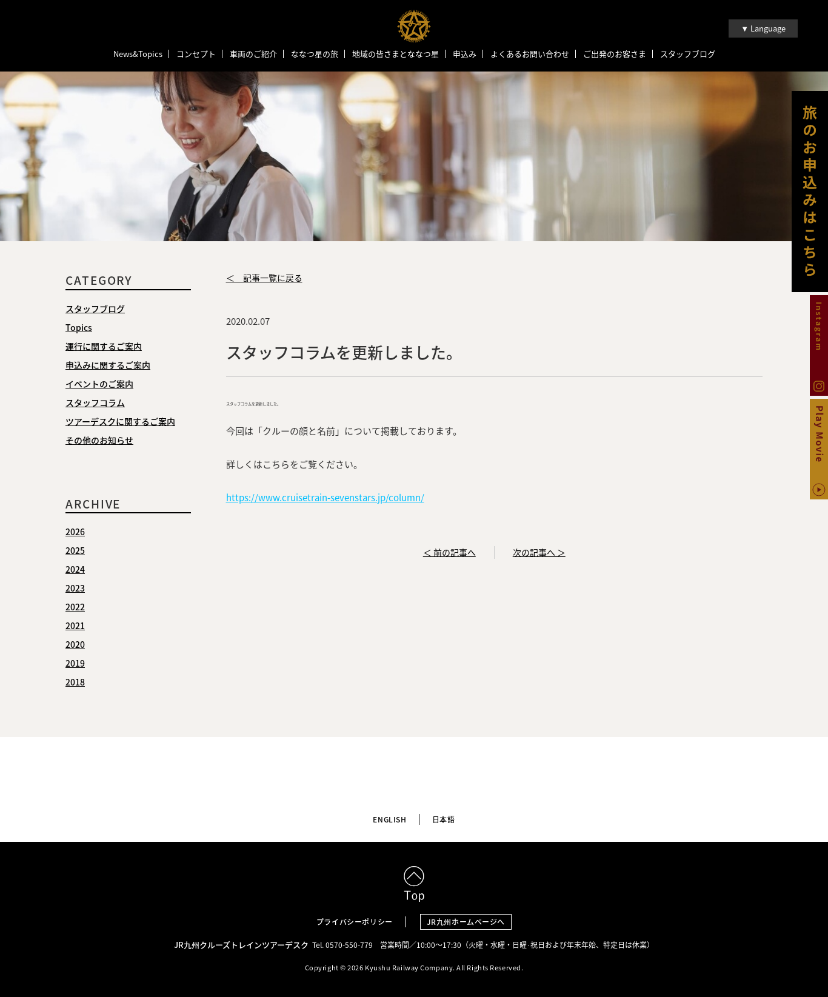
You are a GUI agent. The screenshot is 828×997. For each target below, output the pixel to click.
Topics (78, 327)
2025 (75, 550)
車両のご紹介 (253, 54)
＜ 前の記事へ (449, 552)
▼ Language (763, 28)
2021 (75, 625)
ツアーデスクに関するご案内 (120, 421)
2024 (75, 569)
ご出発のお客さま (614, 54)
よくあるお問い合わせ (529, 54)
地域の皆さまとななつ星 (395, 54)
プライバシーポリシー (354, 921)
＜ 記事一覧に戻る (264, 278)
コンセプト (196, 54)
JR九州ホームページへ (466, 921)
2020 (75, 644)
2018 (75, 682)
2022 (75, 607)
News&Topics (137, 54)
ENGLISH (389, 819)
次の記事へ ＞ (539, 552)
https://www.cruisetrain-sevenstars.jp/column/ (325, 497)
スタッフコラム (95, 402)
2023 (75, 588)
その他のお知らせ (99, 440)
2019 (75, 663)
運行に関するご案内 (103, 346)
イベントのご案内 (99, 384)
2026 (75, 531)
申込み (464, 54)
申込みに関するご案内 (107, 365)
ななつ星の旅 (314, 54)
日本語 (443, 819)
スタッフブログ (687, 54)
